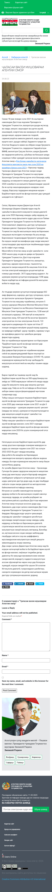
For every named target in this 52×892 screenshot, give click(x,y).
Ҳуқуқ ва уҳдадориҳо (12, 829)
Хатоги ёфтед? (9, 846)
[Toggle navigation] (26, 48)
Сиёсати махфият (10, 835)
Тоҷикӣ (44, 13)
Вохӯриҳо (10, 757)
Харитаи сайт (21, 2)
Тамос (7, 2)
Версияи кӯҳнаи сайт (13, 7)
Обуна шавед (40, 809)
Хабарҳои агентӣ (19, 57)
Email (5, 666)
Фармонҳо (36, 757)
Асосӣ (5, 57)
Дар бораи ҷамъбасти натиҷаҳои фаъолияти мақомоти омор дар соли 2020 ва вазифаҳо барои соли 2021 (24, 164)
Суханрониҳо (23, 757)
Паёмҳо (20, 763)
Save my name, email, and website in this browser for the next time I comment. (25, 682)
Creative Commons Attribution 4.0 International (24, 879)
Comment (7, 619)
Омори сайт (8, 840)
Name (5, 655)
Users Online (9, 855)
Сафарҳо (10, 763)
